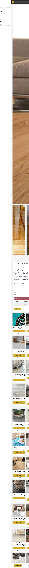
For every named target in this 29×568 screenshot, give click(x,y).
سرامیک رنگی (21, 333)
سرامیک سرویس (7, 455)
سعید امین (18, 309)
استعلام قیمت (6, 309)
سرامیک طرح (21, 526)
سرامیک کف (21, 357)
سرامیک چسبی (21, 477)
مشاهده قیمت (21, 331)
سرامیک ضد (21, 380)
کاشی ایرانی (7, 333)
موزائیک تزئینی (7, 500)
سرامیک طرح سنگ (21, 430)
